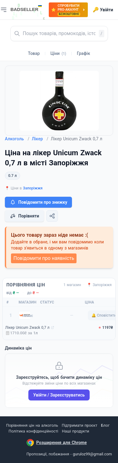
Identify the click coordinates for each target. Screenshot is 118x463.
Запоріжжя (32, 188)
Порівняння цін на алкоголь (32, 425)
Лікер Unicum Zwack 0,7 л (27, 327)
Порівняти (24, 216)
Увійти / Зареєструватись (59, 395)
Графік (83, 53)
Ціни (58, 53)
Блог (105, 425)
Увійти (103, 9)
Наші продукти (75, 431)
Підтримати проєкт (79, 425)
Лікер (40, 138)
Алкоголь (17, 138)
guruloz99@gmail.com (92, 454)
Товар (34, 53)
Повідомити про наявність (43, 258)
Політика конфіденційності (33, 431)
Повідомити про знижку (38, 202)
